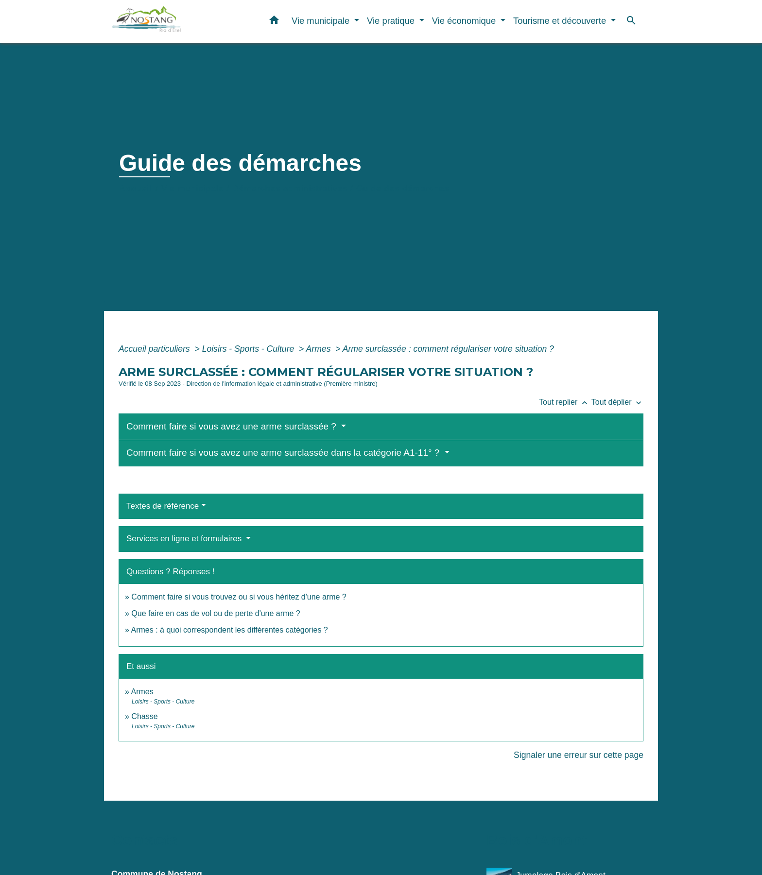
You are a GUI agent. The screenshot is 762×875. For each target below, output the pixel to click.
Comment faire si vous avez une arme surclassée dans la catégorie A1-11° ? (284, 452)
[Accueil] (172, 21)
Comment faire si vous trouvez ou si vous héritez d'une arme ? (238, 597)
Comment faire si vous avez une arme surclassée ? (232, 426)
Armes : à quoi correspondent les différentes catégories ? (229, 630)
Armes (319, 349)
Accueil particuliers (155, 349)
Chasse (144, 716)
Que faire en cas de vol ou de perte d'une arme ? (215, 613)
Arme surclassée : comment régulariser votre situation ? (448, 349)
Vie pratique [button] (392, 21)
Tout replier (565, 402)
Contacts (144, 840)
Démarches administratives (289, 188)
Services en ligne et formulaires (185, 538)
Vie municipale (192, 188)
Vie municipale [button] (322, 21)
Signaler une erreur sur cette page (578, 755)
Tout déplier (617, 402)
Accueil (136, 188)
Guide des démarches (402, 188)
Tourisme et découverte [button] (560, 21)
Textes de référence (162, 506)
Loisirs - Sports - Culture (249, 349)
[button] (274, 22)
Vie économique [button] (465, 21)
